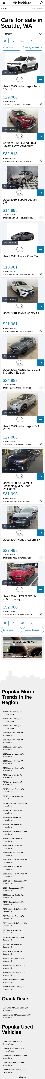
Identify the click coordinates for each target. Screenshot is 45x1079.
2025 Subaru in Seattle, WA (13, 797)
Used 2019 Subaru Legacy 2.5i (20, 201)
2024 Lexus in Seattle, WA (12, 868)
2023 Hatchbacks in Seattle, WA (15, 882)
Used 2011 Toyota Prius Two (21, 256)
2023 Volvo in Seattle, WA (12, 783)
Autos (4, 8)
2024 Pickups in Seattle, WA (13, 889)
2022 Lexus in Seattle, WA (12, 952)
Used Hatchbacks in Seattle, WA (15, 1057)
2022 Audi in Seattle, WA (12, 931)
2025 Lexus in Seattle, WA (12, 847)
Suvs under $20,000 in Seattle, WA (16, 1009)
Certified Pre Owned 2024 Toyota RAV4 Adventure (19, 144)
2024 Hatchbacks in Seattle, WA (15, 833)
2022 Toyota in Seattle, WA (13, 854)
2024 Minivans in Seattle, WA (14, 967)
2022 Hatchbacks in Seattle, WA (15, 924)
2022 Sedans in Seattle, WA (13, 917)
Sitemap (22, 1077)
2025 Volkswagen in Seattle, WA (15, 861)
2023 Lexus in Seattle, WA (12, 776)
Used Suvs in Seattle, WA (12, 1042)
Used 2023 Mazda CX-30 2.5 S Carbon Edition (21, 371)
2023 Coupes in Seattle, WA (13, 960)
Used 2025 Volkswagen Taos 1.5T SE (21, 88)
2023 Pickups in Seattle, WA (13, 903)
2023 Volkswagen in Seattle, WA (15, 804)
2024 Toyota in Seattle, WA (13, 734)
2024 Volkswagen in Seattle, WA (15, 875)
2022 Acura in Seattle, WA (13, 945)
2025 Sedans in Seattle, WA (13, 790)
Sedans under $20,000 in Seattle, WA (17, 1016)
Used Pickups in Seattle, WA (13, 1064)
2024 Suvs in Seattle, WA (12, 727)
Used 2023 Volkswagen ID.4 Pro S (21, 428)
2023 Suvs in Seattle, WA (12, 713)
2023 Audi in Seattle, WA (12, 818)
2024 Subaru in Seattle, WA (13, 840)
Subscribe (40, 8)
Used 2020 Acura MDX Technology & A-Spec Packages (17, 486)
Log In (33, 8)
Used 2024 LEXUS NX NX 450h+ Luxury (20, 598)
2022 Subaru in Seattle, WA (13, 896)
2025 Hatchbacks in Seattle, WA (15, 910)
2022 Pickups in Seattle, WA (13, 981)
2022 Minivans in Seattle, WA (14, 988)
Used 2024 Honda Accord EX (21, 539)
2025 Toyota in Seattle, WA (13, 741)
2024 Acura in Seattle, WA (13, 826)
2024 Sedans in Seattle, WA (13, 769)
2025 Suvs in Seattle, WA (12, 720)
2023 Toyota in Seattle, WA (13, 762)
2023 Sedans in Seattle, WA (13, 755)
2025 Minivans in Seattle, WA (14, 974)
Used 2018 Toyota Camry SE (21, 313)
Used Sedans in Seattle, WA (13, 1050)
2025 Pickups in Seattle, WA (13, 938)
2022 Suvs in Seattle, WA (12, 748)
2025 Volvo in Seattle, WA (12, 811)
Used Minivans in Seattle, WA (14, 1071)
